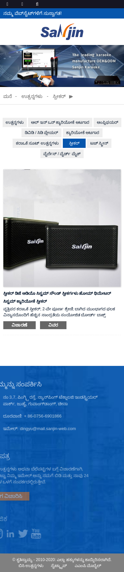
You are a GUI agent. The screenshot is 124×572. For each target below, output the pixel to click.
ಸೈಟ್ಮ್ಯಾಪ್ (59, 565)
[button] (46, 76)
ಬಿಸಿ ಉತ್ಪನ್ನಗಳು (31, 565)
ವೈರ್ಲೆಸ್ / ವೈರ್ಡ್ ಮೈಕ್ (61, 154)
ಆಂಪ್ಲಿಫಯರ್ (107, 122)
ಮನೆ (7, 96)
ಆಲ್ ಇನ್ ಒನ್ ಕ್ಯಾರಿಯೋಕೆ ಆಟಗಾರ (60, 122)
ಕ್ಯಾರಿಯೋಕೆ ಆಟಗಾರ (82, 132)
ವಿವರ (53, 325)
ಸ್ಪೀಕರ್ (59, 96)
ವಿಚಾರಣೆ (19, 325)
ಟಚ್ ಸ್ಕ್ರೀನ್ (99, 143)
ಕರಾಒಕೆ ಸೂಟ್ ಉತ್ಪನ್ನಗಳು (37, 143)
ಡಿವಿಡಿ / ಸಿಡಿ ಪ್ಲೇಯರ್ (41, 132)
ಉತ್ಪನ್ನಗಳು (31, 96)
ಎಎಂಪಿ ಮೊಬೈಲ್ (88, 565)
